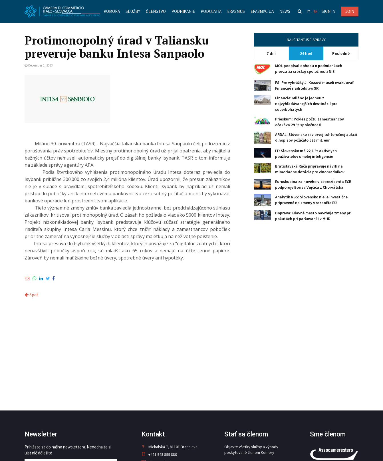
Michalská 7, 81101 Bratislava (169, 446)
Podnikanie (183, 11)
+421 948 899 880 (159, 454)
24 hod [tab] (306, 53)
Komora (112, 11)
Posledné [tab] (341, 53)
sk (315, 11)
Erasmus (236, 11)
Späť (31, 294)
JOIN (349, 11)
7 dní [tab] (271, 53)
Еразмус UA (262, 11)
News (284, 11)
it (308, 11)
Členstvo (156, 11)
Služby (133, 11)
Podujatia (211, 11)
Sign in (328, 11)
